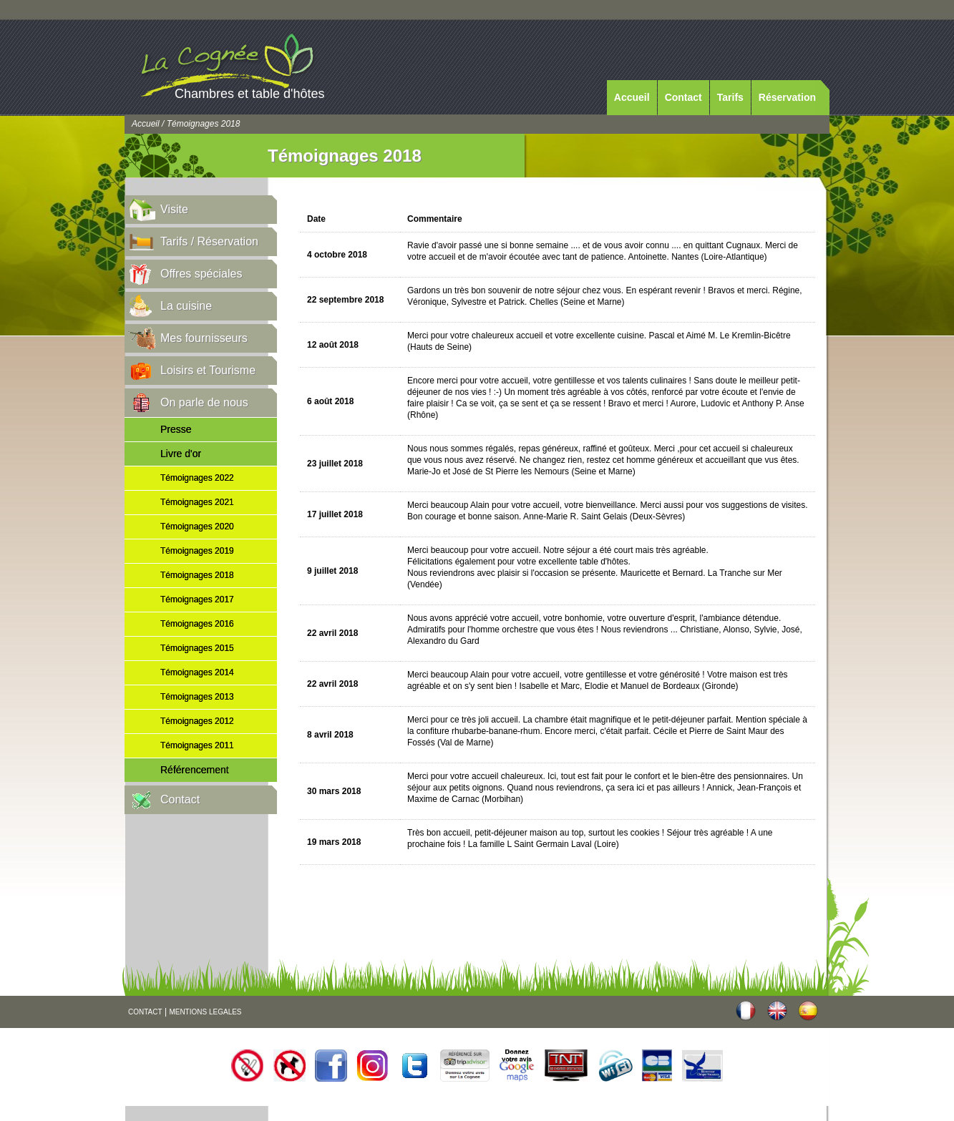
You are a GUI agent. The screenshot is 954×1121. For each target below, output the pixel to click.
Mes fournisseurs (204, 338)
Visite (174, 209)
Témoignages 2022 (197, 478)
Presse (176, 429)
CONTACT (145, 1012)
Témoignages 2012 (197, 721)
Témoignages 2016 (197, 624)
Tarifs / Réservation (209, 241)
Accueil (632, 97)
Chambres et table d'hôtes (250, 94)
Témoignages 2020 (197, 527)
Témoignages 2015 (197, 648)
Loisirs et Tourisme (207, 370)
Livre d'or (180, 453)
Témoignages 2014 (197, 672)
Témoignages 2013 (197, 697)
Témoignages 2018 (197, 575)
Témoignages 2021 (197, 502)
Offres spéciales (201, 274)
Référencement (194, 769)
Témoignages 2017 (197, 599)
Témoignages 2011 (197, 745)
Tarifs (730, 97)
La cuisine (186, 306)
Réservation (787, 97)
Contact (683, 97)
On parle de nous (204, 402)
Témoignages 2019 (197, 551)
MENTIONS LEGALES (205, 1012)
